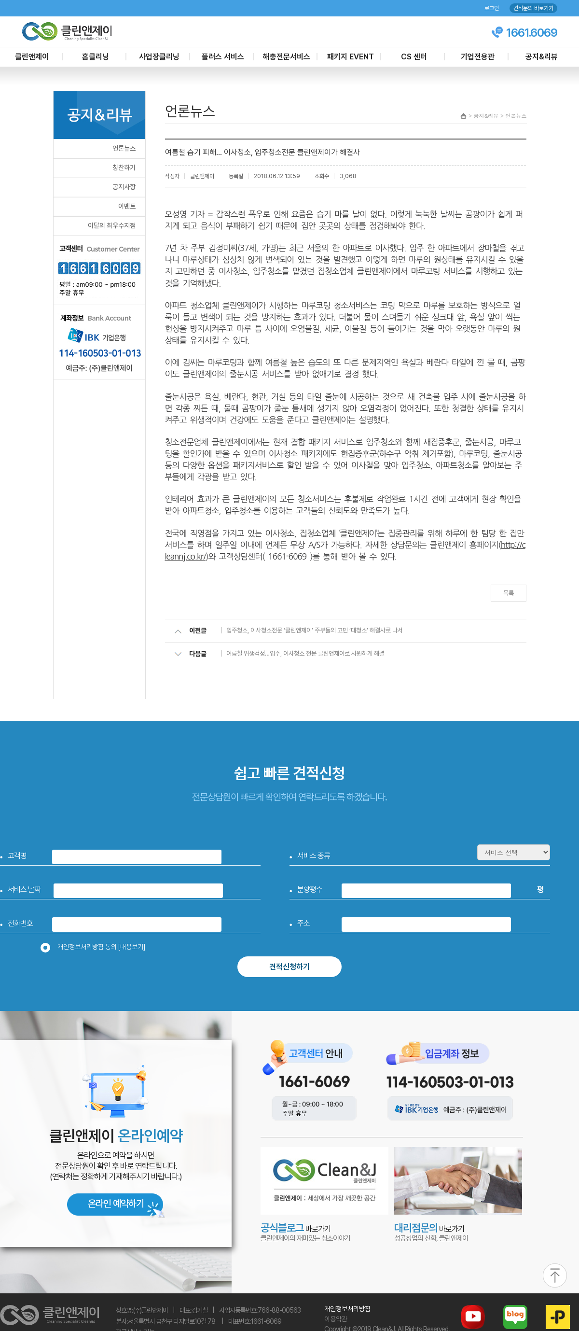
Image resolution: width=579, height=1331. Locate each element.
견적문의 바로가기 (533, 8)
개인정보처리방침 (347, 1309)
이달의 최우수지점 (112, 225)
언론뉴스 (124, 148)
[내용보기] (131, 947)
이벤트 (127, 206)
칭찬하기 (124, 167)
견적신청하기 (289, 966)
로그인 (491, 8)
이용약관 (335, 1319)
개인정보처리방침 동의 (96, 947)
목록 (508, 593)
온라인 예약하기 (116, 1203)
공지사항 (124, 187)
